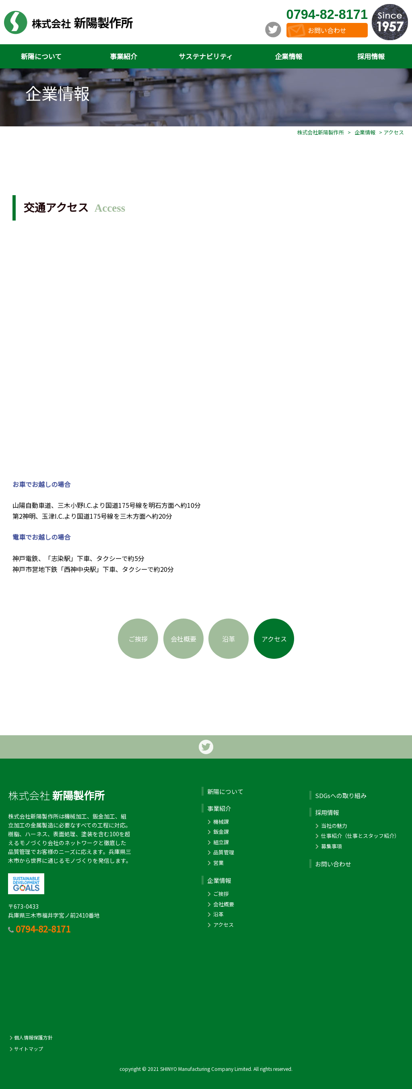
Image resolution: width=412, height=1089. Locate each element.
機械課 (217, 821)
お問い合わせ (327, 30)
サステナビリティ (206, 56)
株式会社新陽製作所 (320, 132)
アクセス (274, 639)
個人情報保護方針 (30, 1037)
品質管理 (220, 852)
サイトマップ (25, 1048)
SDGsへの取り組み (341, 795)
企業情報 (288, 56)
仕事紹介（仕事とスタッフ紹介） (357, 835)
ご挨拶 (138, 639)
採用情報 (371, 56)
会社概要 (183, 639)
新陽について (41, 56)
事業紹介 (123, 56)
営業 (215, 862)
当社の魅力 (330, 825)
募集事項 (328, 846)
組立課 (217, 842)
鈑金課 (217, 831)
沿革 (228, 639)
